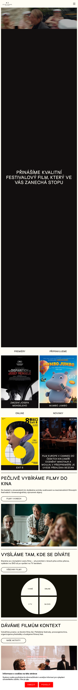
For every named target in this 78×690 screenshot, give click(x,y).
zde (27, 679)
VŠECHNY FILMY (14, 570)
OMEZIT (31, 685)
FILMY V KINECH (13, 499)
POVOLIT (46, 685)
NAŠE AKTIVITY (13, 640)
